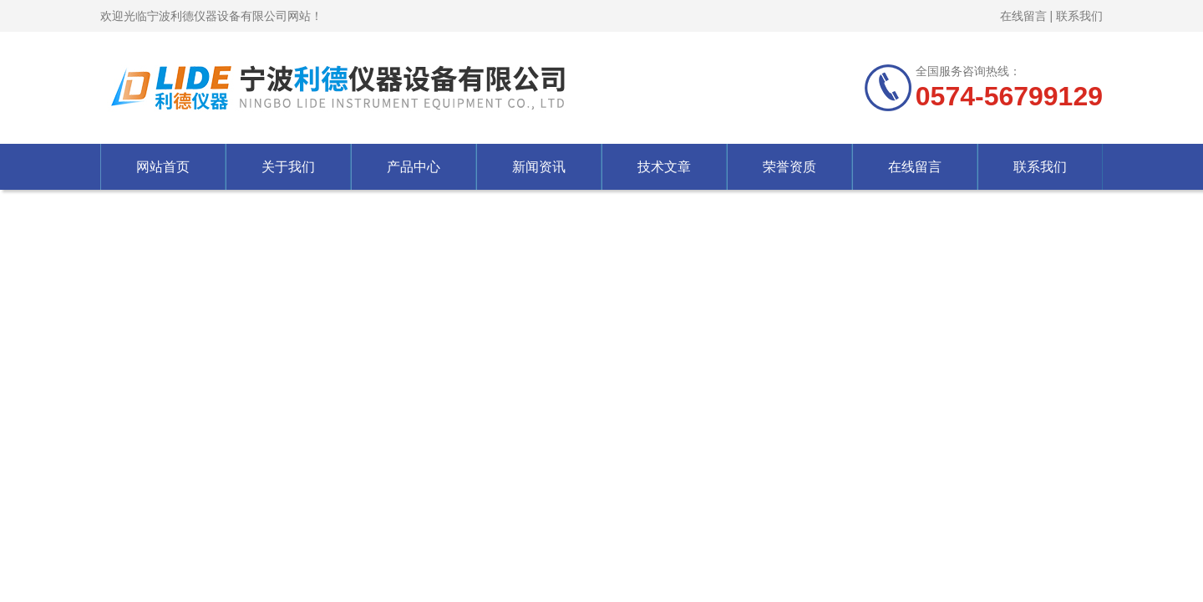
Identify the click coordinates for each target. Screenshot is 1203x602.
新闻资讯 (539, 167)
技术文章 (664, 167)
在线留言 (1023, 16)
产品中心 (413, 167)
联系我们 (1079, 16)
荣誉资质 (789, 167)
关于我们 (288, 167)
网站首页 (163, 167)
